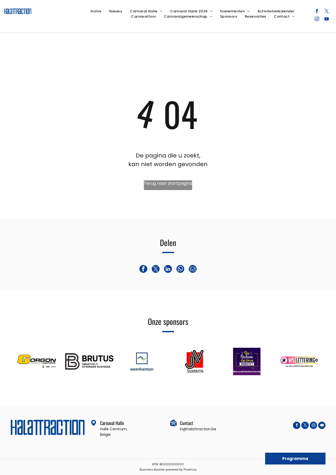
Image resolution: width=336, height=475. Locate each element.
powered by (174, 469)
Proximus (190, 469)
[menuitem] (96, 11)
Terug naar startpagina (168, 183)
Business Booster (152, 469)
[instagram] (317, 20)
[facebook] (317, 12)
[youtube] (326, 20)
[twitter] (326, 12)
